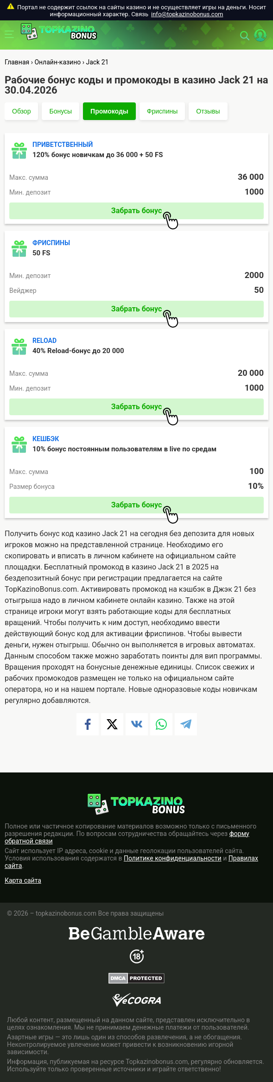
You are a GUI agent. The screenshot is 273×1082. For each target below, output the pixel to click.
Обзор (21, 111)
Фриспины (162, 111)
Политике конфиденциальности (173, 858)
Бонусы (60, 111)
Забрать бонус (144, 212)
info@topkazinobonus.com (187, 14)
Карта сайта (23, 880)
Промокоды (109, 111)
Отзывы (208, 111)
